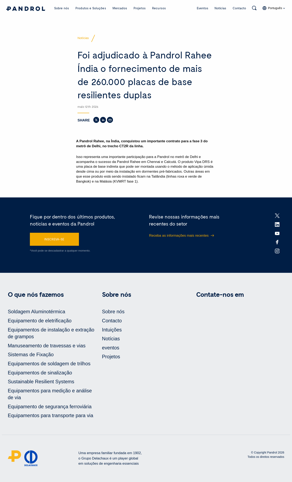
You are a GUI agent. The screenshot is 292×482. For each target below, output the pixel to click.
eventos (110, 348)
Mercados (120, 8)
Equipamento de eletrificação (40, 321)
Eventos (202, 8)
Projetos (140, 8)
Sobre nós (61, 8)
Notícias (220, 8)
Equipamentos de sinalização (40, 372)
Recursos (159, 8)
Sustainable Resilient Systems (41, 382)
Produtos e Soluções (90, 8)
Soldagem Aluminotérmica (36, 312)
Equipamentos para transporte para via (50, 415)
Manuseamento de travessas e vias (47, 346)
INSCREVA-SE (54, 239)
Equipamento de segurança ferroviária (50, 407)
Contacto (239, 8)
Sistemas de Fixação (31, 354)
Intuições (112, 329)
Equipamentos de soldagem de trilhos (49, 364)
